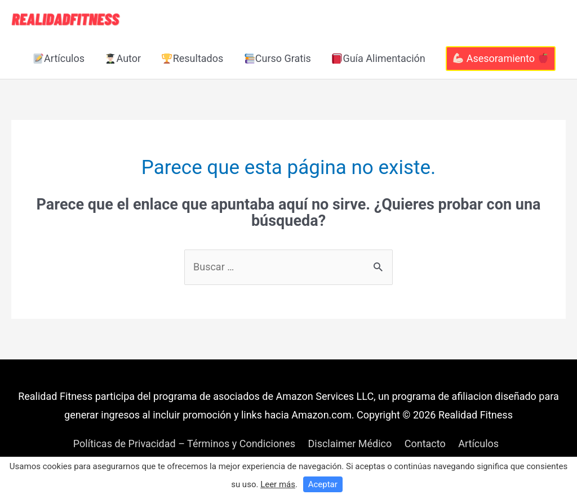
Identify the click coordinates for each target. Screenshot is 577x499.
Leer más (277, 484)
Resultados (192, 58)
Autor (123, 58)
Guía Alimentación (378, 58)
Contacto (425, 443)
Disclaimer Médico (350, 443)
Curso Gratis (278, 58)
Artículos (59, 58)
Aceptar (323, 484)
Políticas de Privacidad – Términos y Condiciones (184, 443)
